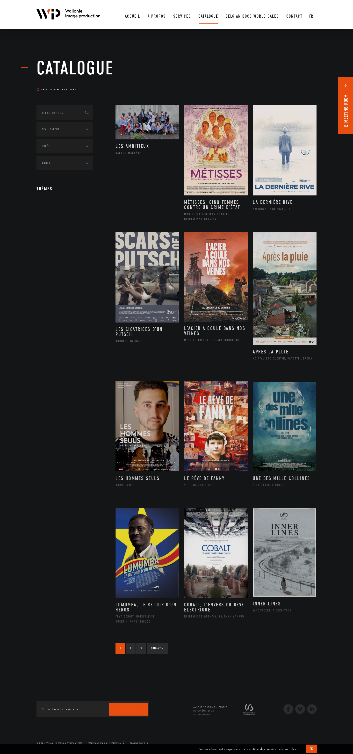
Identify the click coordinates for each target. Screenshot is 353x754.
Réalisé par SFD (139, 742)
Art (43, 205)
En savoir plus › (288, 749)
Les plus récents (305, 84)
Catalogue (75, 68)
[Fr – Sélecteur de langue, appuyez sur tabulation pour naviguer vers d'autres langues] (311, 14)
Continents (50, 220)
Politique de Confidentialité (106, 742)
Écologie (48, 235)
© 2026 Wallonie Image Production (59, 742)
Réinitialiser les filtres (56, 89)
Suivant (157, 648)
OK (311, 749)
